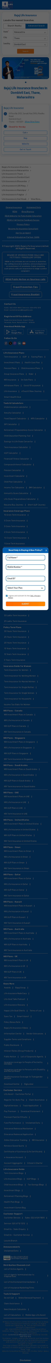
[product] (25, 588)
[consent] (7, 596)
